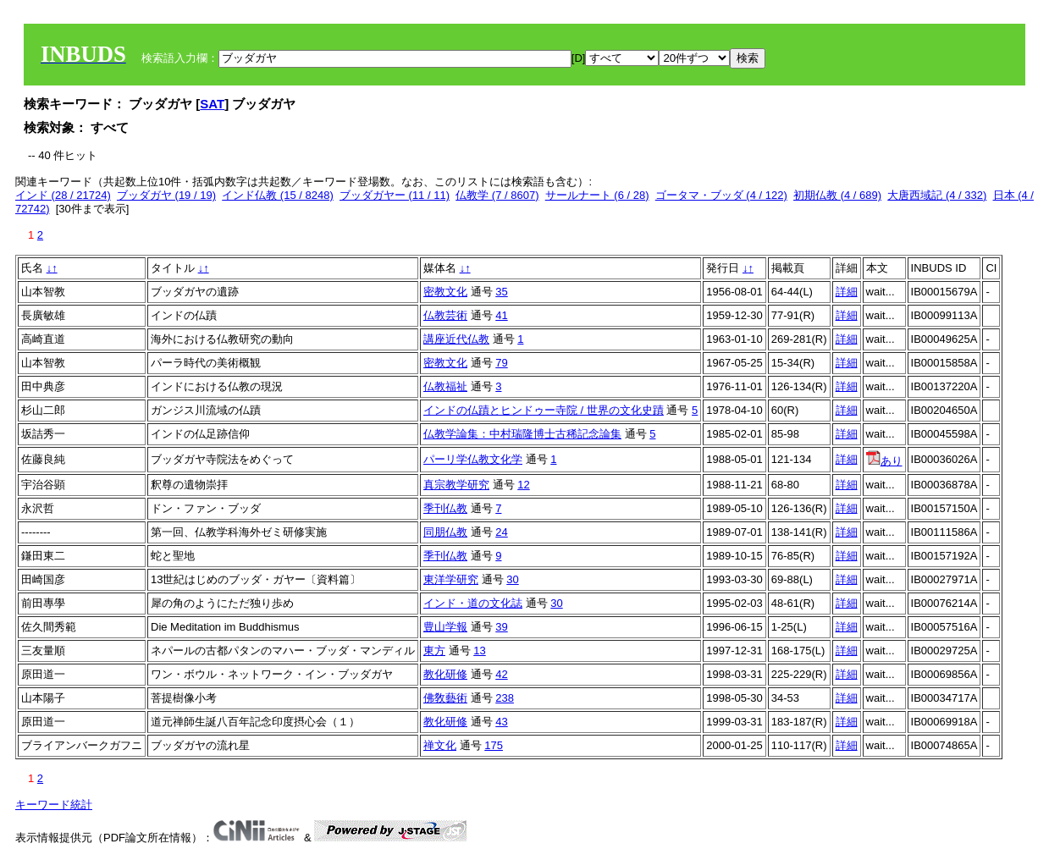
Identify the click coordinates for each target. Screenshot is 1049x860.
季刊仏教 (445, 508)
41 (501, 315)
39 (501, 626)
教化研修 (445, 674)
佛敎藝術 (445, 698)
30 (512, 579)
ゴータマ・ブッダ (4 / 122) (721, 195)
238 (504, 698)
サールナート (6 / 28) (597, 195)
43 (501, 721)
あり (884, 461)
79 (501, 362)
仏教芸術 (445, 315)
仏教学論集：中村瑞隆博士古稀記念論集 (522, 433)
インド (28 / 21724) (63, 195)
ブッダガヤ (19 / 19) (166, 195)
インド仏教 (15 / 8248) (278, 195)
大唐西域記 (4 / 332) (936, 195)
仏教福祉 (445, 386)
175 (493, 745)
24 (501, 532)
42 (501, 674)
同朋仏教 (445, 532)
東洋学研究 (450, 579)
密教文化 (445, 291)
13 (479, 650)
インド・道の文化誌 (472, 603)
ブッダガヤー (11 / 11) (395, 195)
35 (501, 291)
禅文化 (439, 745)
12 (523, 484)
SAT (212, 103)
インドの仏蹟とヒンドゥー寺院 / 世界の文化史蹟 (543, 410)
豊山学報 (445, 626)
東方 (434, 650)
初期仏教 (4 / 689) (837, 195)
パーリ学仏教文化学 (472, 459)
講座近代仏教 (456, 339)
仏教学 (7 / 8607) (496, 195)
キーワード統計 (53, 804)
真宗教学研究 (456, 484)
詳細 (847, 291)
